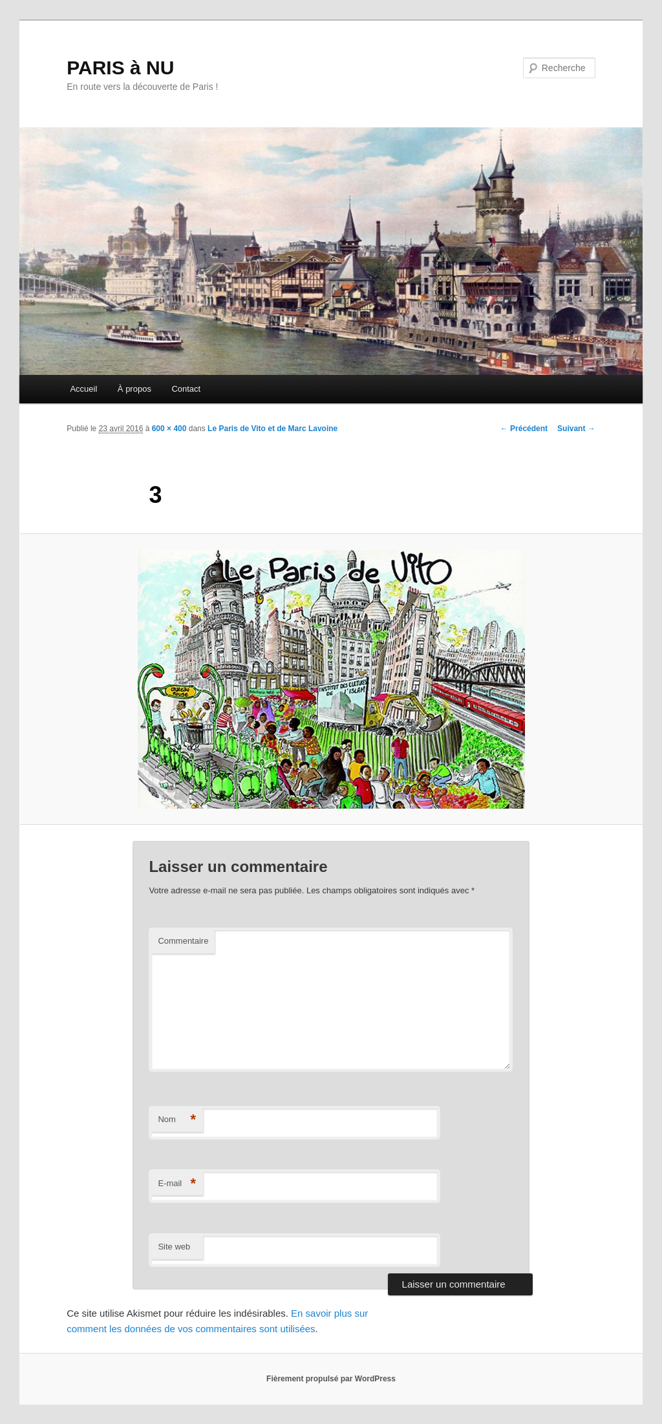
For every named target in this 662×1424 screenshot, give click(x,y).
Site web (174, 1246)
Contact (185, 389)
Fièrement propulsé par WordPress (331, 1378)
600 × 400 (169, 428)
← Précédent (524, 428)
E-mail (177, 1183)
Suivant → (576, 428)
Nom (177, 1120)
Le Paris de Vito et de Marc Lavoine (272, 428)
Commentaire (183, 941)
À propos (134, 389)
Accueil (83, 389)
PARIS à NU (120, 67)
